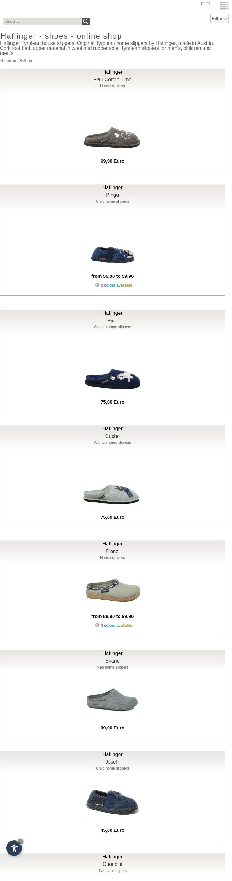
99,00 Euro (112, 727)
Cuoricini (112, 864)
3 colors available (113, 625)
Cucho (112, 436)
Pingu (112, 195)
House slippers (112, 86)
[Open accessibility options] (14, 848)
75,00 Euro (112, 402)
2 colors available (113, 285)
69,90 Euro (112, 160)
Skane (112, 660)
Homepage (8, 60)
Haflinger (25, 60)
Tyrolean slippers (112, 870)
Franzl (112, 551)
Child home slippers (112, 201)
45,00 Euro (112, 830)
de (208, 4)
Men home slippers (112, 667)
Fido (112, 320)
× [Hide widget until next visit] (20, 841)
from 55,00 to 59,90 (112, 276)
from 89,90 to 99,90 (112, 616)
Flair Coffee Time (112, 79)
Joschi (112, 762)
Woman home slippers (112, 327)
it (202, 4)
